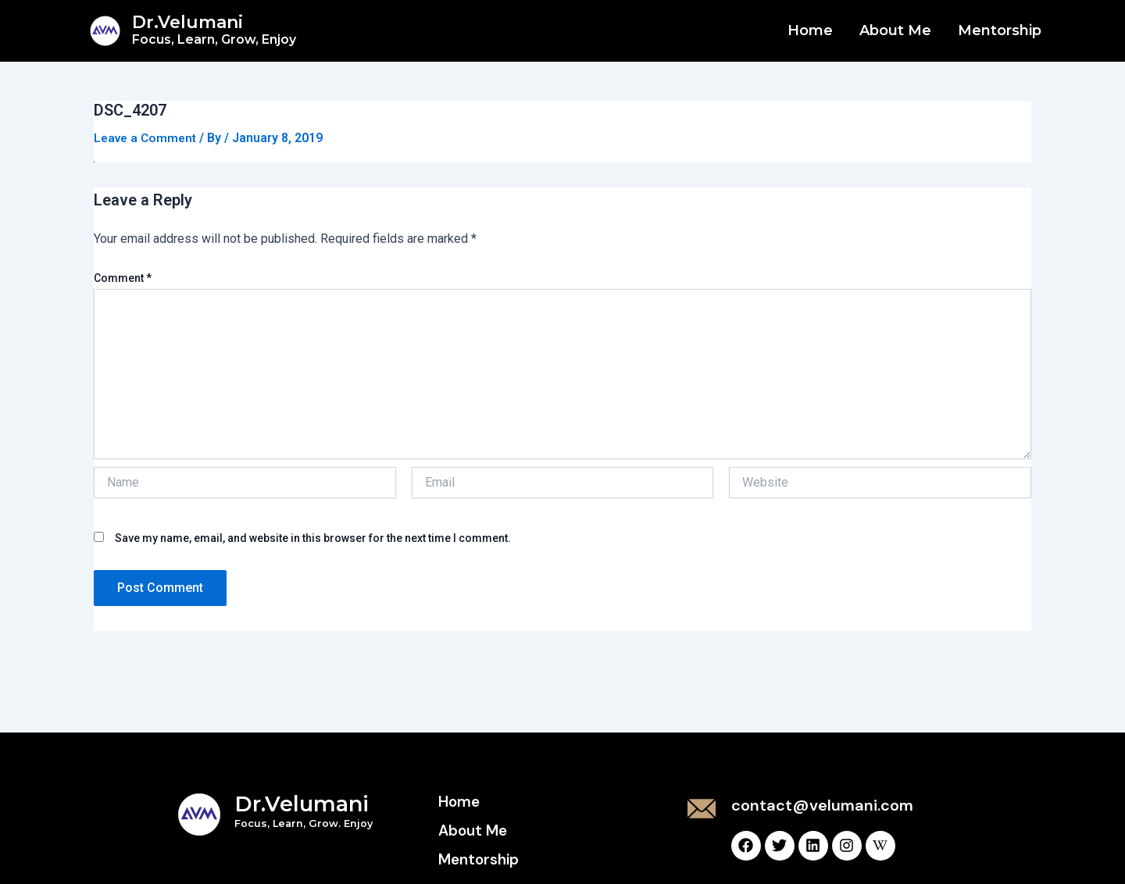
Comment (123, 278)
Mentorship (999, 30)
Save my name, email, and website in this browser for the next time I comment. (313, 538)
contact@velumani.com (822, 805)
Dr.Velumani (214, 29)
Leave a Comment (148, 137)
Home (810, 30)
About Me (895, 30)
